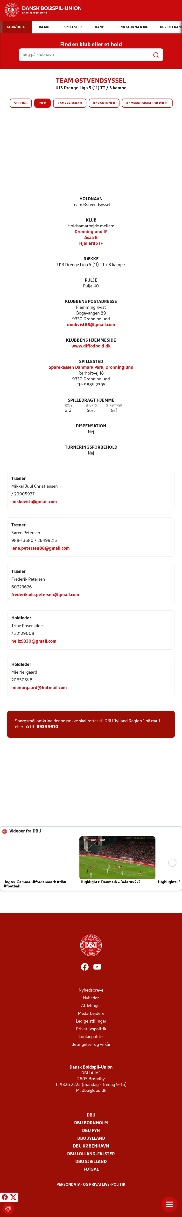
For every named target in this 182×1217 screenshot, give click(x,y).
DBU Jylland (91, 1139)
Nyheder (91, 998)
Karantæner (104, 103)
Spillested (91, 362)
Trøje (68, 405)
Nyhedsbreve (91, 990)
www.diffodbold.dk (91, 346)
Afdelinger (91, 1006)
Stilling (21, 103)
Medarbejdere (91, 1014)
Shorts (91, 405)
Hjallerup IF (91, 244)
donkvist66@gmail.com (91, 325)
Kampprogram (69, 103)
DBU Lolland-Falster (91, 1154)
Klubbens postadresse (91, 302)
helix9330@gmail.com (33, 641)
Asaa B (91, 238)
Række (91, 259)
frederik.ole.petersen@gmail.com (45, 595)
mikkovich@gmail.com (34, 502)
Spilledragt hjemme (91, 401)
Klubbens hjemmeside (91, 341)
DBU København (91, 1146)
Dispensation (91, 426)
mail (155, 721)
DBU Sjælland (91, 1162)
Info (42, 103)
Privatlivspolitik (91, 1029)
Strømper (114, 405)
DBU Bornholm (91, 1123)
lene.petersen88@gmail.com (40, 549)
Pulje (91, 280)
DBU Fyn (91, 1131)
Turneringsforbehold (91, 448)
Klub (91, 220)
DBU (91, 1115)
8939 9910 (47, 727)
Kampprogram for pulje (147, 103)
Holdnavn (91, 199)
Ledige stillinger (91, 1021)
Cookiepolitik (91, 1037)
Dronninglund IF (91, 232)
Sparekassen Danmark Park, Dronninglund (91, 368)
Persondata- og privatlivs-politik (91, 1184)
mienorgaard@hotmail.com (39, 688)
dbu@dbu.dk (94, 1091)
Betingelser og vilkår (91, 1045)
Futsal (91, 1170)
